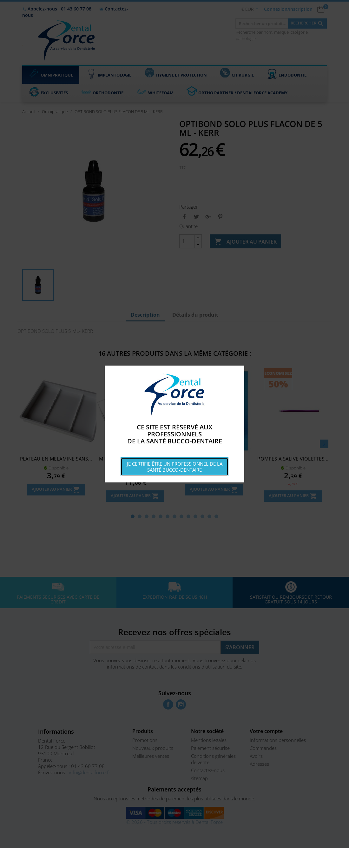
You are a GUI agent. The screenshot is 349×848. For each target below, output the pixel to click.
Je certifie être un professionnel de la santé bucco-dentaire (174, 467)
